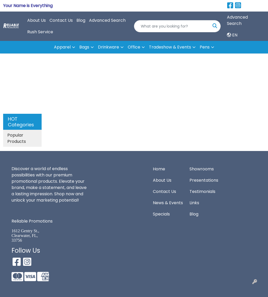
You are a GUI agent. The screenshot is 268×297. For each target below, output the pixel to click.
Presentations (203, 180)
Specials (161, 214)
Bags (84, 47)
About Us (36, 20)
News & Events (168, 203)
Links (194, 203)
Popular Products (16, 138)
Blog (80, 20)
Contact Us (61, 20)
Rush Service (40, 32)
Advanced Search (107, 20)
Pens (205, 47)
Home (159, 169)
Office (134, 47)
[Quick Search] (172, 26)
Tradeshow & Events (170, 47)
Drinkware (108, 47)
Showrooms (201, 169)
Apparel (62, 47)
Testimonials (202, 191)
